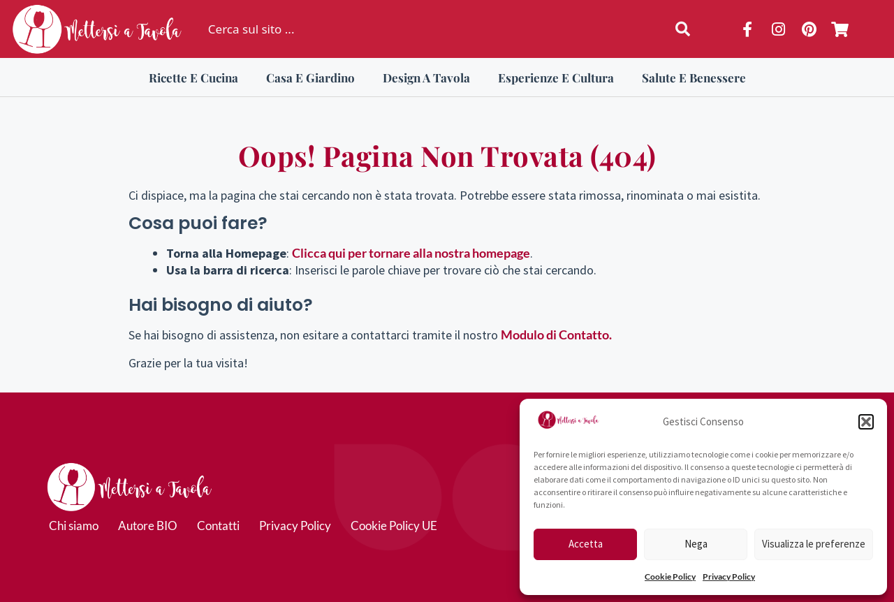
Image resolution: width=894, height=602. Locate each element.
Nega (696, 543)
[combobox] (423, 29)
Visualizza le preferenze (813, 543)
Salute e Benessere (694, 77)
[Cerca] (685, 29)
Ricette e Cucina (193, 77)
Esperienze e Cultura (556, 77)
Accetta (586, 543)
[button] (866, 422)
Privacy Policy (729, 576)
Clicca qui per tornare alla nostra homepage (411, 252)
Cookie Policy (670, 576)
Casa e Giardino (310, 77)
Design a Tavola (426, 77)
